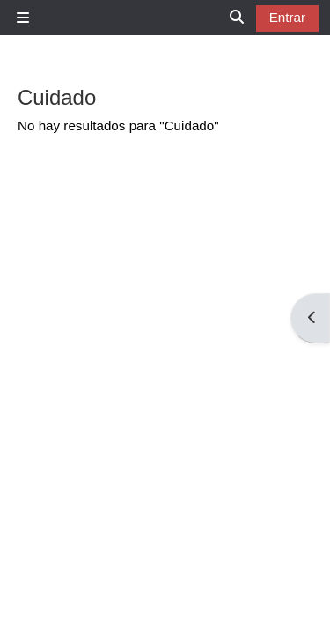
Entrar (287, 17)
